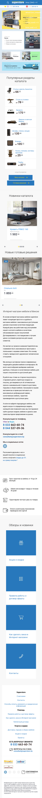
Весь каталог (20, 177)
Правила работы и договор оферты (21, 714)
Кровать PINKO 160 (19, 229)
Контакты (21, 700)
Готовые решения (19, 183)
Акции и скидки (21, 734)
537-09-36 (13, 428)
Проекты (21, 738)
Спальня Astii (10, 288)
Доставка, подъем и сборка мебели (21, 730)
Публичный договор (21, 722)
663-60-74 (13, 425)
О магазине (21, 696)
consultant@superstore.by (13, 437)
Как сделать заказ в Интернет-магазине (21, 718)
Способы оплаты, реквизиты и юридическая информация (21, 705)
